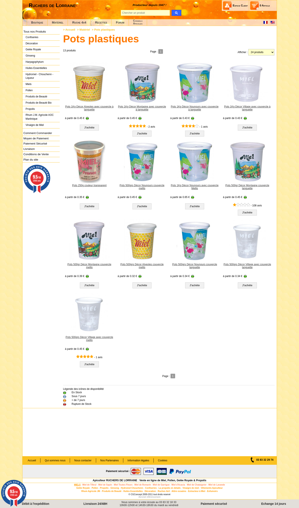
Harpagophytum (35, 61)
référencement (153, 497)
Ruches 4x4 (164, 491)
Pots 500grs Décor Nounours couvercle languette (194, 266)
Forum (120, 22)
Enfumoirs (212, 491)
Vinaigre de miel (191, 488)
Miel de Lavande (216, 485)
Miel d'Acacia (178, 485)
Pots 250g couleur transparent (89, 185)
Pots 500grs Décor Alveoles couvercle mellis (142, 266)
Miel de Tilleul (89, 485)
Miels (29, 84)
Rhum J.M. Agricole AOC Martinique (40, 116)
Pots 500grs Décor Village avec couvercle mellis (89, 339)
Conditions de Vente (36, 154)
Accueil (70, 29)
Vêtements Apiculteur (212, 488)
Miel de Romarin (142, 485)
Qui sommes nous (55, 460)
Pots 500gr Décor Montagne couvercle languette (247, 187)
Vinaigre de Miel (35, 125)
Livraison (29, 148)
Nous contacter (83, 460)
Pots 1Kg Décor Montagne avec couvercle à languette (142, 108)
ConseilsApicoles (138, 22)
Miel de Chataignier (197, 485)
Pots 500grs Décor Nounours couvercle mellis (142, 187)
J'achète (89, 127)
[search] (176, 13)
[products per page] (261, 52)
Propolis (30, 108)
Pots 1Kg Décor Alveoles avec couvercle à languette (89, 108)
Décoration (32, 43)
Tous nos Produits (35, 31)
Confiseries (32, 37)
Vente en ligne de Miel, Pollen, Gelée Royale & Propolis (172, 480)
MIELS (77, 485)
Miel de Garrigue (161, 485)
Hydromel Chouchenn (132, 488)
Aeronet (142, 497)
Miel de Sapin (105, 485)
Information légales (138, 460)
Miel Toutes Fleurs (123, 485)
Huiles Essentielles (36, 68)
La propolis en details (170, 488)
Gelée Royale (33, 49)
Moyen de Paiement (36, 138)
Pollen (29, 90)
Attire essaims (178, 491)
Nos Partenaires (109, 460)
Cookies (162, 460)
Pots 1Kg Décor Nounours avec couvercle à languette (195, 108)
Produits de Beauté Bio (39, 102)
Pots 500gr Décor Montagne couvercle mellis (89, 266)
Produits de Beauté (36, 96)
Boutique (37, 22)
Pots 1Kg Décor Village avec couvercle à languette (247, 108)
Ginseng (30, 55)
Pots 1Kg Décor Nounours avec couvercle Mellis (195, 187)
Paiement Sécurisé (35, 143)
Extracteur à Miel (196, 491)
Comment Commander (38, 133)
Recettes (101, 22)
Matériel (57, 22)
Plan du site (31, 159)
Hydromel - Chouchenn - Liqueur (39, 76)
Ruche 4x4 (79, 22)
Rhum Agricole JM (90, 491)
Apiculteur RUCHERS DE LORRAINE (115, 480)
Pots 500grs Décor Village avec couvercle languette (247, 266)
